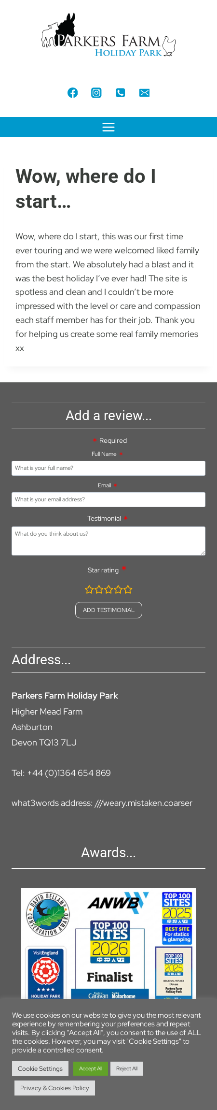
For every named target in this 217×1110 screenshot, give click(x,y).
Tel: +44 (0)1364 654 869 (61, 772)
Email (104, 485)
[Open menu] (108, 127)
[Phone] (120, 92)
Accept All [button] (90, 1068)
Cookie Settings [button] (40, 1069)
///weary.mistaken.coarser (143, 802)
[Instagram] (96, 92)
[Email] (144, 92)
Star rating (103, 570)
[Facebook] (72, 92)
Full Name (104, 454)
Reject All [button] (126, 1068)
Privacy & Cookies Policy (54, 1088)
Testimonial (104, 518)
